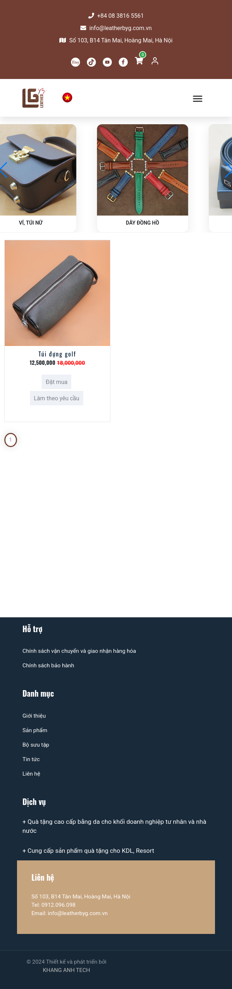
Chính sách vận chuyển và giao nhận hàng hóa (79, 651)
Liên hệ (31, 774)
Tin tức (31, 759)
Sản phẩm (34, 730)
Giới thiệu (34, 716)
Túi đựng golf (57, 353)
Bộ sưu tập (35, 745)
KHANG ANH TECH (66, 970)
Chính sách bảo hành (48, 665)
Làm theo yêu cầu (57, 398)
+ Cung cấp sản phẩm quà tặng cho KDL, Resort (88, 850)
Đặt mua (56, 382)
